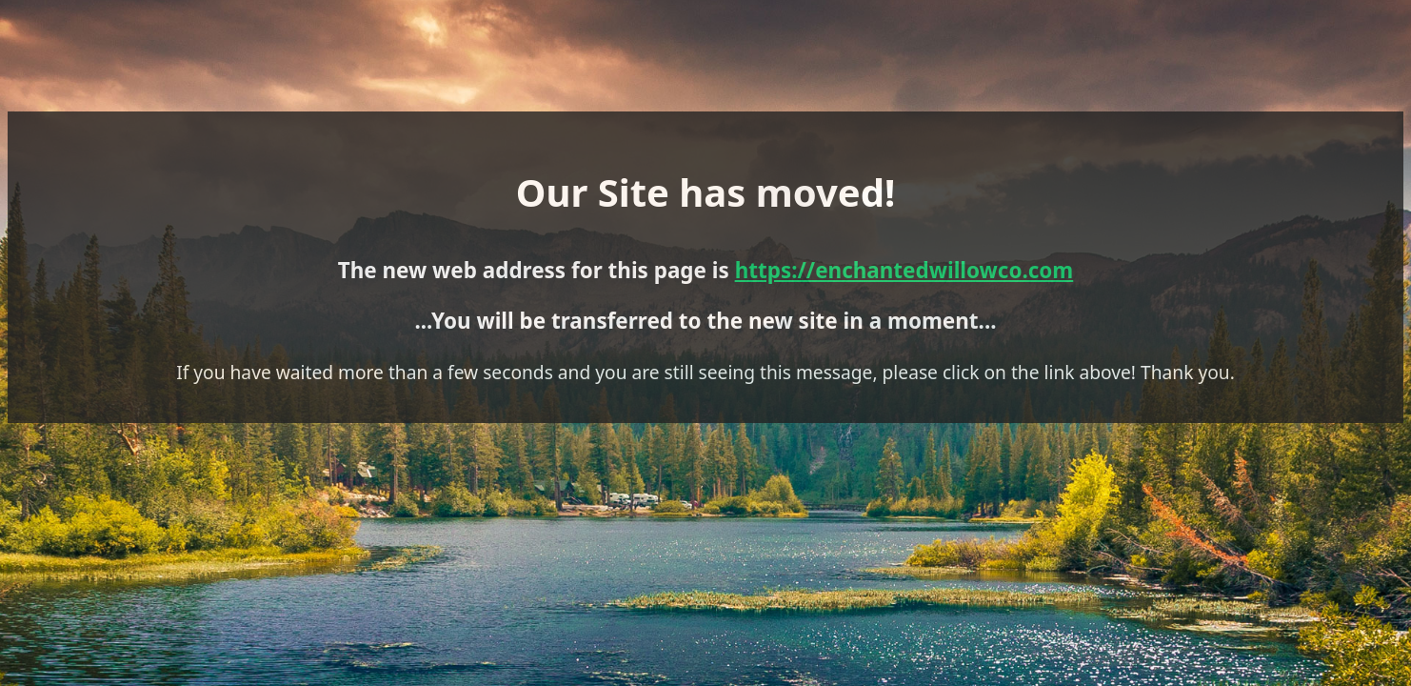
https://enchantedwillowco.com (796, 263)
